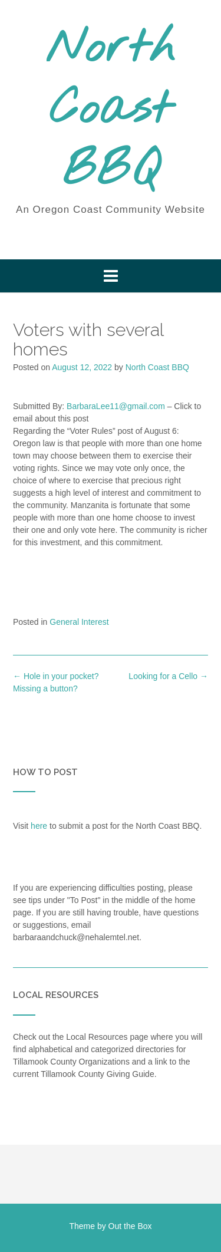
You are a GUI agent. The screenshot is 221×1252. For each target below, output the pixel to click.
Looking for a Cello (168, 676)
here (39, 826)
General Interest (79, 622)
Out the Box (130, 1226)
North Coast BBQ (110, 110)
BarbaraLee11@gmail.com (116, 406)
